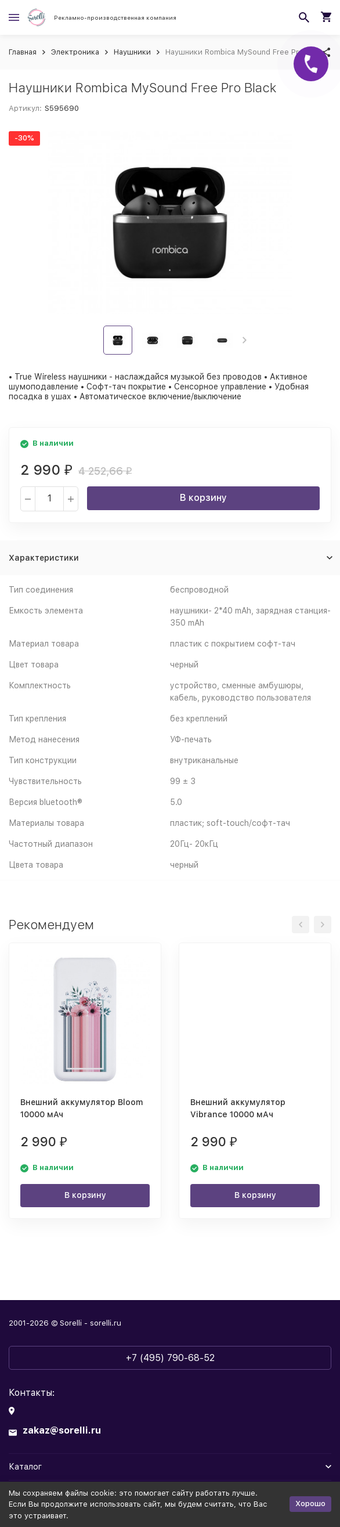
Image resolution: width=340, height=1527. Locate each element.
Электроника (75, 52)
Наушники (132, 52)
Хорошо (310, 1503)
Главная (23, 52)
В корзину (203, 497)
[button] (244, 340)
